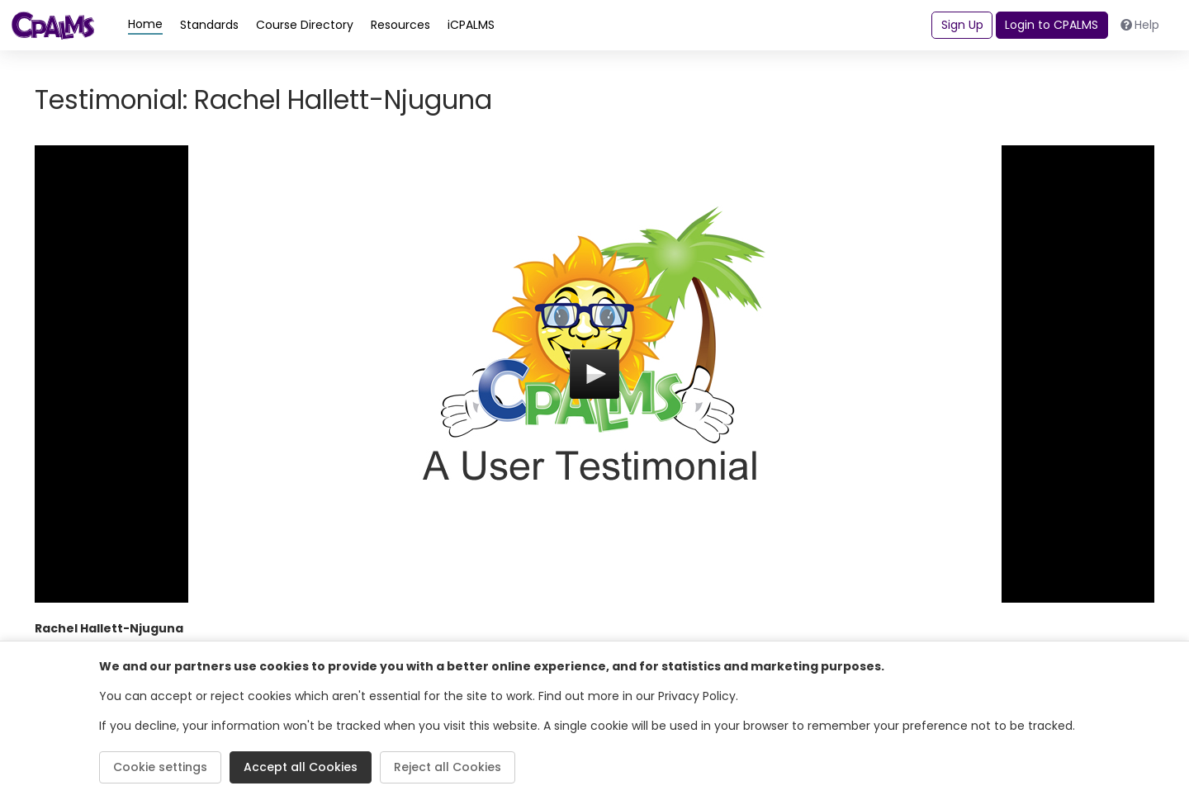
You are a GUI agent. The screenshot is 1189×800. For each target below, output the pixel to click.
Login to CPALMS (1051, 25)
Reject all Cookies (447, 767)
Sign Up (962, 25)
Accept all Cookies (301, 767)
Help (1140, 25)
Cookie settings (160, 767)
